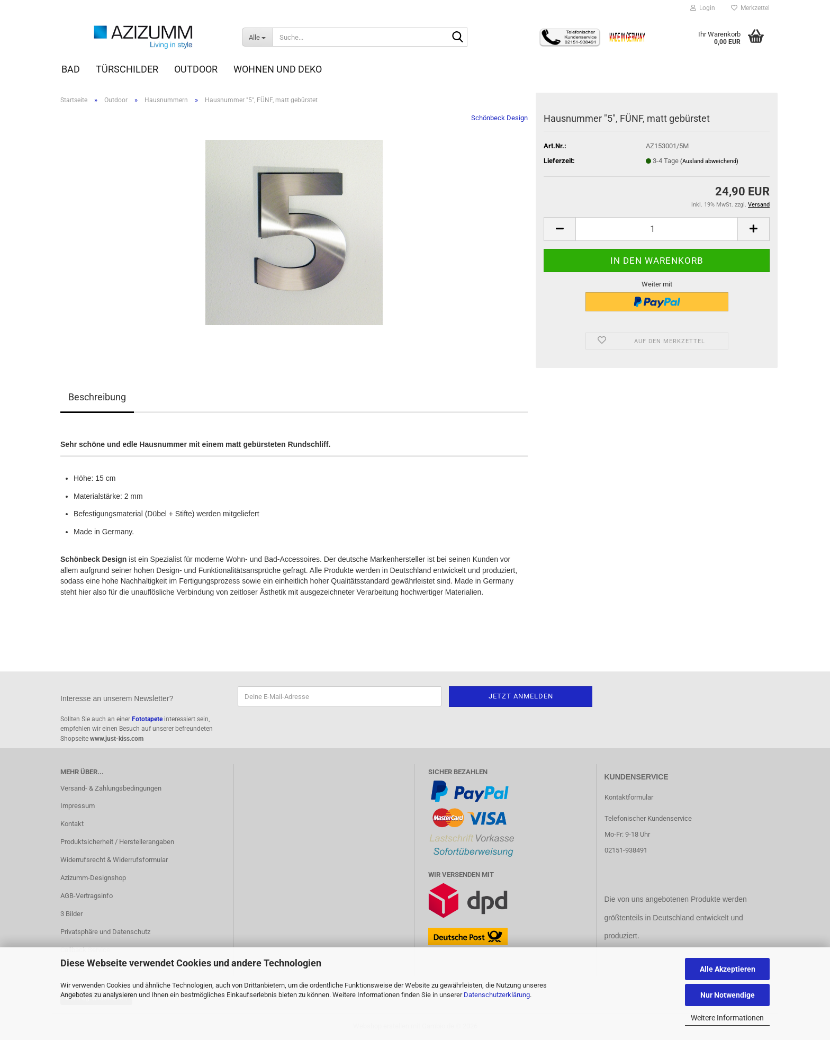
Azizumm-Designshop (93, 878)
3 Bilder (71, 914)
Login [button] (702, 8)
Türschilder (127, 69)
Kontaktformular (629, 797)
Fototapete (147, 719)
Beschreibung (97, 396)
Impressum (77, 806)
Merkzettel (750, 8)
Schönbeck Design (499, 118)
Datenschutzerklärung (497, 995)
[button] (559, 229)
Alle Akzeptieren (727, 969)
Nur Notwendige (727, 995)
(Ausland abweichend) (709, 161)
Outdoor (196, 69)
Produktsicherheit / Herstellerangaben (117, 842)
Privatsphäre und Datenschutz (105, 932)
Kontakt (72, 824)
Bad (70, 69)
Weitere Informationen (727, 1018)
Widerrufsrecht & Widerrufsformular (114, 860)
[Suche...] (257, 37)
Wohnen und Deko (277, 69)
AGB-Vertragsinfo (86, 896)
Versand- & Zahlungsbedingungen (110, 788)
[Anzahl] (656, 229)
